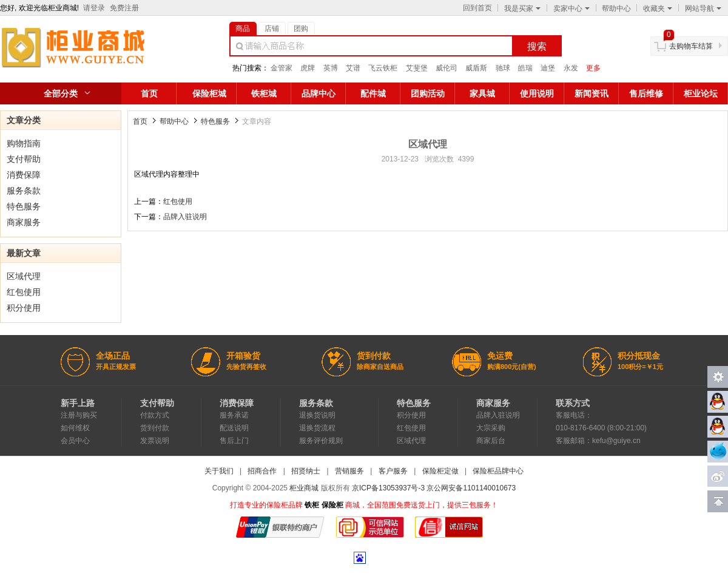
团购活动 (428, 93)
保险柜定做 (440, 471)
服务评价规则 (321, 440)
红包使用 (24, 292)
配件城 (373, 93)
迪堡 (548, 68)
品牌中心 (318, 93)
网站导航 (703, 8)
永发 (571, 68)
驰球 (503, 68)
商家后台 (490, 440)
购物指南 (24, 143)
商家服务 (24, 222)
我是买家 (522, 8)
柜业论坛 (701, 93)
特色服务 (24, 206)
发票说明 (154, 440)
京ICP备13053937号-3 (388, 488)
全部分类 (61, 93)
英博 (330, 68)
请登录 (94, 8)
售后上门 (234, 440)
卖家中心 (571, 8)
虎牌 (307, 68)
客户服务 (393, 471)
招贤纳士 (305, 471)
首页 (149, 93)
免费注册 (124, 8)
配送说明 (234, 428)
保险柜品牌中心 (498, 471)
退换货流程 (317, 428)
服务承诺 (234, 415)
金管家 (281, 68)
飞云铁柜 (382, 68)
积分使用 (24, 308)
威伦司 (446, 68)
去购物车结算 (691, 46)
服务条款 (24, 190)
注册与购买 (79, 415)
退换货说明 (317, 415)
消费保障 (24, 175)
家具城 (482, 93)
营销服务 (349, 471)
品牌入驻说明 (185, 216)
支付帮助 (24, 159)
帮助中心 (616, 8)
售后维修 (646, 93)
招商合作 (262, 471)
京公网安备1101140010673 (471, 488)
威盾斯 (476, 68)
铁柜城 (264, 93)
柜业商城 (303, 488)
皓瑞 (525, 68)
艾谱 (353, 68)
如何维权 (75, 428)
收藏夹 (657, 8)
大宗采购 (490, 428)
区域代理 (24, 276)
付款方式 (154, 415)
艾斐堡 (417, 68)
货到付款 (154, 428)
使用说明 (537, 93)
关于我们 (219, 471)
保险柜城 (209, 93)
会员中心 (75, 440)
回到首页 (477, 8)
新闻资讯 (591, 93)
